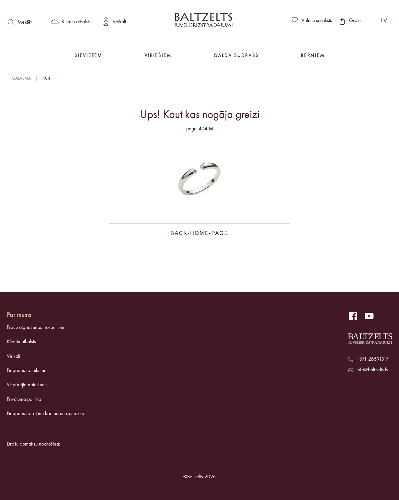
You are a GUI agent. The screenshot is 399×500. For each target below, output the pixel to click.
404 (46, 78)
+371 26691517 (373, 359)
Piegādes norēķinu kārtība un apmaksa (45, 413)
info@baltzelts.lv (372, 370)
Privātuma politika (24, 399)
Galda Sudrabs (236, 55)
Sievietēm (88, 55)
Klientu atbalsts (21, 341)
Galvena (21, 78)
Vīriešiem (158, 55)
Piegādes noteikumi (26, 370)
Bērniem (313, 55)
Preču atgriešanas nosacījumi (35, 327)
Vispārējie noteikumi (27, 385)
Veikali (13, 356)
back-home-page (199, 233)
